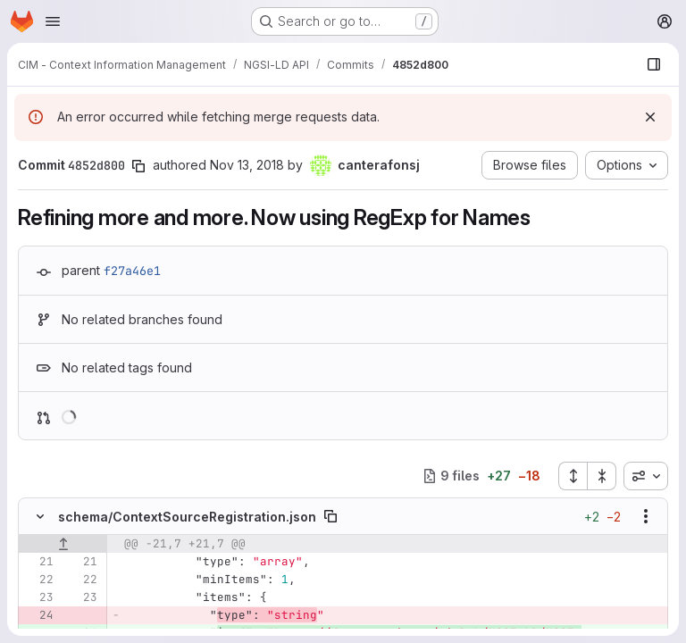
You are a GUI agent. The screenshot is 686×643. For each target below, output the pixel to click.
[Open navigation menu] (52, 21)
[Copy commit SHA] (138, 166)
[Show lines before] (63, 544)
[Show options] (646, 516)
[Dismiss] (650, 117)
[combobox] (645, 476)
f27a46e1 (132, 271)
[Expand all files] (572, 476)
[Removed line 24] (38, 615)
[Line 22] (38, 580)
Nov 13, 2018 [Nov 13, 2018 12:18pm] (247, 164)
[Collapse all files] (602, 476)
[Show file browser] (654, 64)
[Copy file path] (330, 516)
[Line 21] (38, 562)
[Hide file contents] (40, 516)
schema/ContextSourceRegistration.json (187, 516)
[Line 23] (38, 597)
